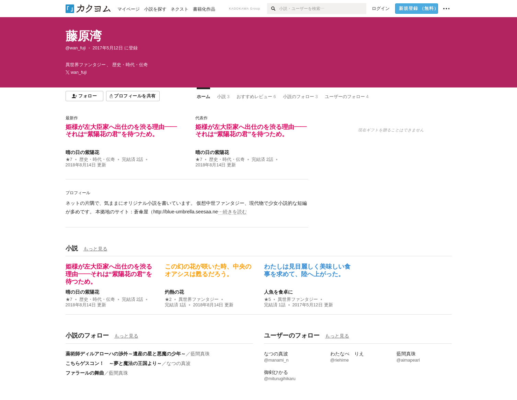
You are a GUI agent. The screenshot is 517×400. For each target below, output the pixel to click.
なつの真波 (178, 363)
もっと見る (95, 248)
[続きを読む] (187, 207)
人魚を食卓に (278, 292)
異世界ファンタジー (199, 299)
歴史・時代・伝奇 (97, 159)
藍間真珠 (200, 353)
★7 (69, 159)
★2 (168, 299)
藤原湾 (84, 36)
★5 (267, 299)
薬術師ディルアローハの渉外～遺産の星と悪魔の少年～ (126, 353)
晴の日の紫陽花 (82, 152)
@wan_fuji (76, 48)
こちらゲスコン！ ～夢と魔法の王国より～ (114, 363)
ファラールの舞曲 (85, 373)
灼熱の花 (174, 292)
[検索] (273, 8)
